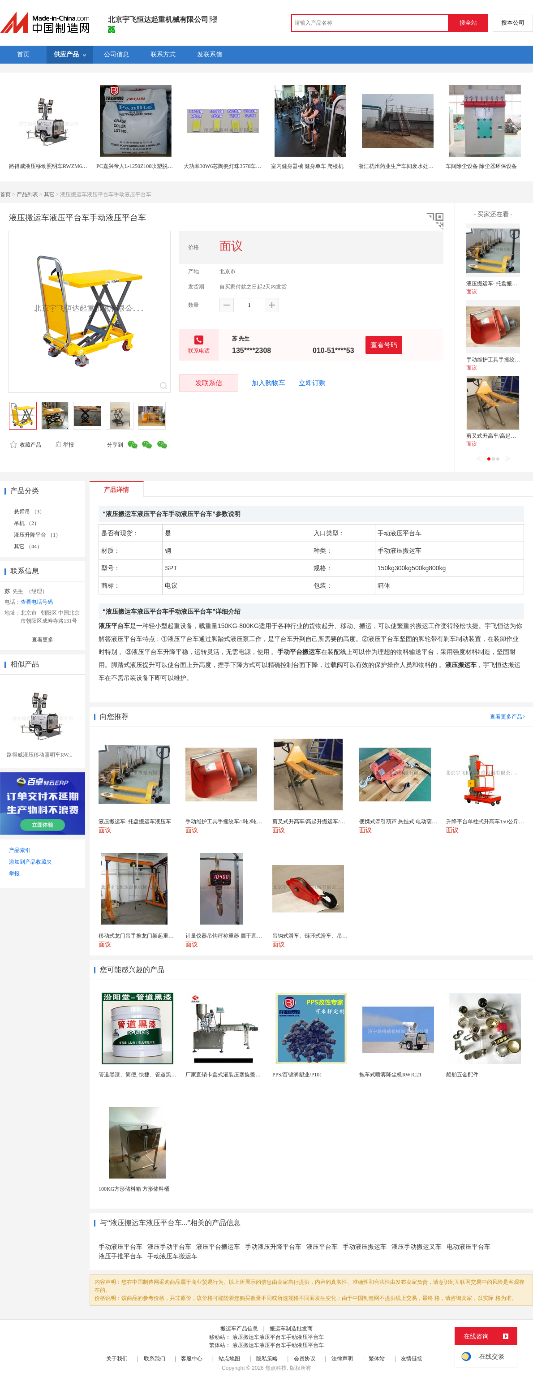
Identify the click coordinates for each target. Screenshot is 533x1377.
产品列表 (27, 194)
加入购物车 (268, 383)
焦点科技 (276, 1368)
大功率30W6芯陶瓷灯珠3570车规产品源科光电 (238, 166)
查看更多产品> (507, 717)
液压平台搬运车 (218, 1247)
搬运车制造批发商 (291, 1328)
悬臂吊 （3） (29, 511)
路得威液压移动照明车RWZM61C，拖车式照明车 (67, 166)
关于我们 (117, 1358)
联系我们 (154, 1358)
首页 (5, 194)
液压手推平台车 (120, 1256)
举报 (64, 445)
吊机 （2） (26, 523)
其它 (49, 194)
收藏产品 (25, 445)
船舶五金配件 (462, 1074)
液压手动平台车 (169, 1247)
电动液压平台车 (468, 1247)
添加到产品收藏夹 (30, 862)
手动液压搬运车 (365, 1247)
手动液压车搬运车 (172, 1256)
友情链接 (411, 1358)
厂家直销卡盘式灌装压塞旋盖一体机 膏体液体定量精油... (252, 1074)
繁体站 (377, 1358)
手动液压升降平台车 (273, 1247)
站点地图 (229, 1358)
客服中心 (191, 1358)
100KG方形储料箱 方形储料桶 (134, 1189)
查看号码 (383, 345)
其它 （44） (28, 546)
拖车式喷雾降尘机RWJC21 (390, 1074)
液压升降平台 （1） (37, 535)
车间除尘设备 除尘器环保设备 (481, 166)
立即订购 (312, 383)
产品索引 (19, 850)
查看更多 (42, 640)
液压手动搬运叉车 (416, 1247)
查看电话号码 (37, 602)
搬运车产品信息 (239, 1328)
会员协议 (304, 1358)
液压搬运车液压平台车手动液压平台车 (278, 1337)
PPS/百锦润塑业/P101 (297, 1074)
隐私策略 (267, 1358)
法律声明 (342, 1358)
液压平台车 (322, 1247)
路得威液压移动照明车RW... (40, 755)
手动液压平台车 (120, 1247)
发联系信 (208, 383)
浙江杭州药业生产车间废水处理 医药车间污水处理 (418, 166)
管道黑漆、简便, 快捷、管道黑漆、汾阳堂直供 (154, 1074)
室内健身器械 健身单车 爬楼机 (307, 166)
